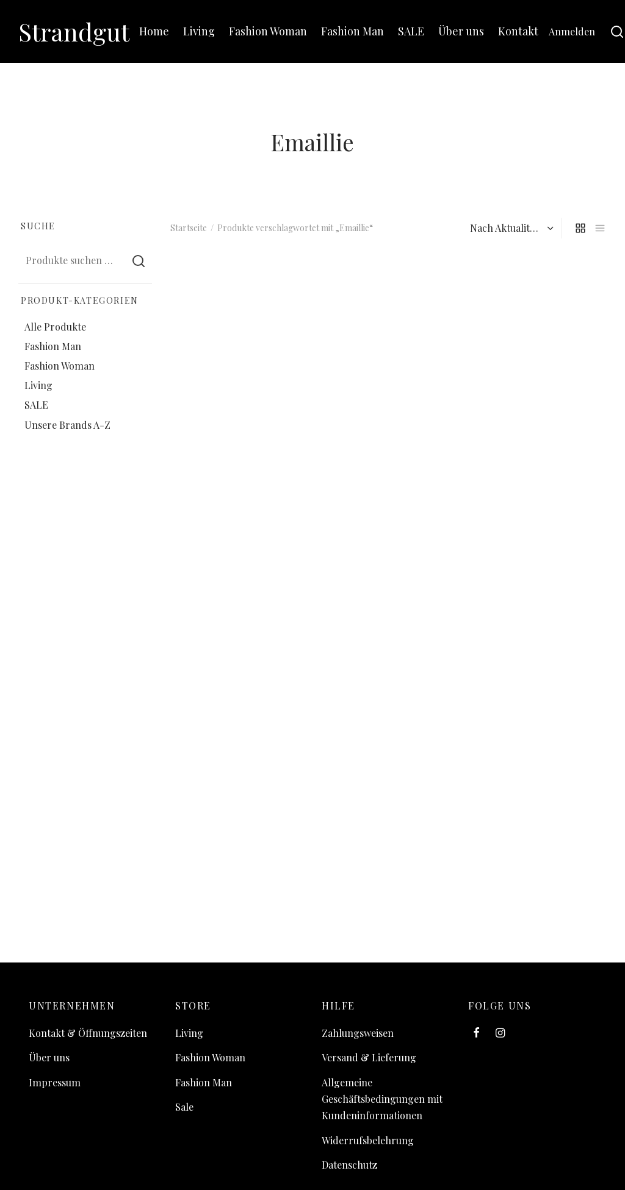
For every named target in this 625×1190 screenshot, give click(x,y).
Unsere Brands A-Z (67, 424)
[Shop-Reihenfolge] (510, 228)
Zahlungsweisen (358, 1033)
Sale (184, 1106)
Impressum (55, 1082)
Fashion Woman (268, 31)
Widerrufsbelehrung (368, 1140)
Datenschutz (349, 1164)
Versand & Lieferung (369, 1057)
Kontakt (518, 31)
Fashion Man (352, 31)
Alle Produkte (55, 326)
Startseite (188, 228)
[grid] (580, 228)
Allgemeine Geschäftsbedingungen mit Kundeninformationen (382, 1099)
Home (154, 31)
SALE (411, 31)
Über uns (461, 31)
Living (199, 31)
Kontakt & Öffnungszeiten (88, 1033)
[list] (600, 228)
